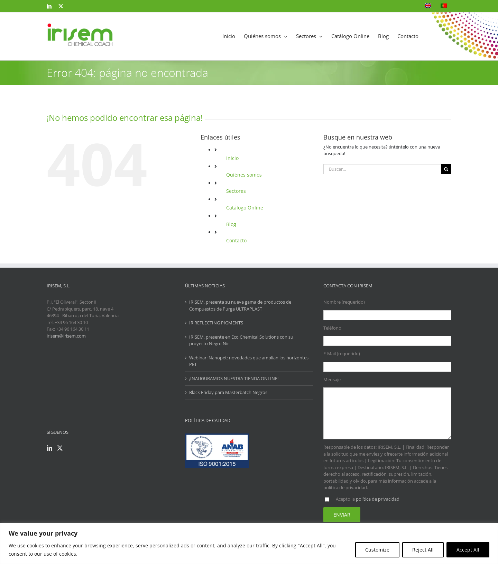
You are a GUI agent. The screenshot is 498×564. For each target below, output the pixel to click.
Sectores (236, 191)
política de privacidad (377, 499)
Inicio (232, 158)
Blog (231, 224)
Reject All (423, 549)
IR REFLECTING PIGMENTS (216, 323)
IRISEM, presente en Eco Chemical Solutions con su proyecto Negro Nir (241, 340)
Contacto (236, 240)
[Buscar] (446, 169)
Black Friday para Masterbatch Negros (228, 392)
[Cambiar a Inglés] (428, 6)
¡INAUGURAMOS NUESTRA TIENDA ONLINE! (233, 378)
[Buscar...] (382, 169)
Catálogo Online (244, 207)
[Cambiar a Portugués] (443, 6)
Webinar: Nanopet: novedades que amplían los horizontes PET (248, 361)
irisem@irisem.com (66, 336)
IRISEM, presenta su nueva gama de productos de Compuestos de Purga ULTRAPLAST (240, 305)
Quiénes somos (244, 174)
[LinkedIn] (49, 448)
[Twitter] (60, 448)
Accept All (467, 549)
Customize (377, 549)
